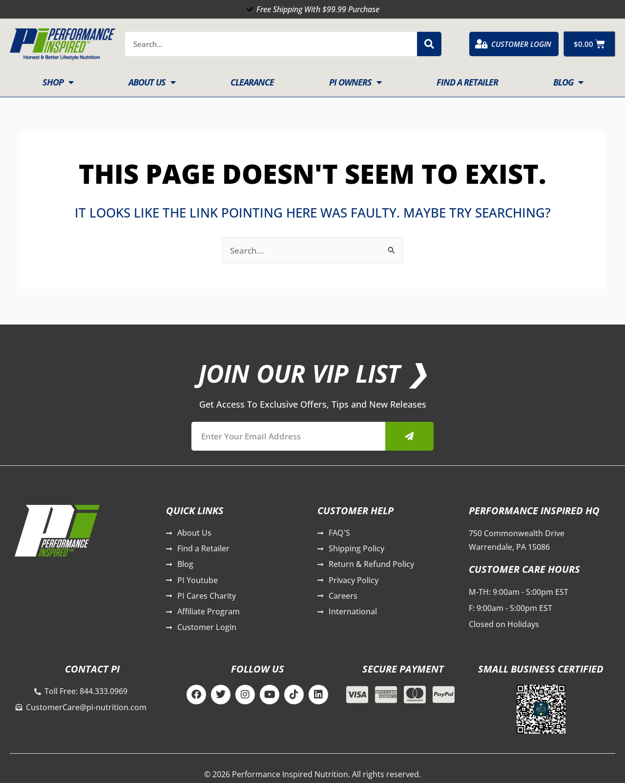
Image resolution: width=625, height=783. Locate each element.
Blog (568, 82)
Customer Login (521, 44)
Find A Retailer (467, 82)
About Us (151, 82)
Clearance (252, 82)
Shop (57, 82)
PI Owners (355, 82)
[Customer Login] (481, 44)
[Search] (429, 44)
